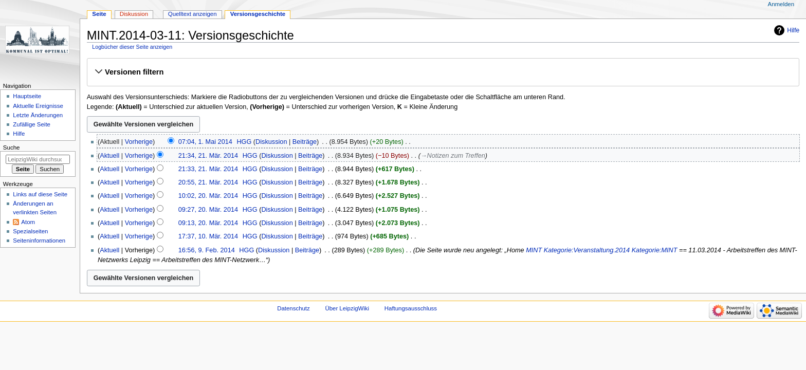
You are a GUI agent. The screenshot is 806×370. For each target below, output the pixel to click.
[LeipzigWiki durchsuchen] (38, 159)
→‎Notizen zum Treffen (452, 155)
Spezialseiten (30, 231)
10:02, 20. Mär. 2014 (208, 195)
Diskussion (271, 141)
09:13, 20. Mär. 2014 (208, 223)
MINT (534, 250)
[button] (443, 72)
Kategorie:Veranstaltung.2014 (587, 250)
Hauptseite (27, 96)
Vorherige (139, 141)
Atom (28, 222)
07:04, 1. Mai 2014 (205, 141)
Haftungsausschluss (410, 308)
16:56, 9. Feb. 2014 (206, 250)
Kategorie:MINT (654, 250)
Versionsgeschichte (258, 14)
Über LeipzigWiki (347, 308)
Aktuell (109, 155)
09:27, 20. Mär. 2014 (208, 209)
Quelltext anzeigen (192, 14)
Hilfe (793, 30)
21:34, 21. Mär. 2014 (208, 155)
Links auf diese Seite (40, 194)
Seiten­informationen (39, 240)
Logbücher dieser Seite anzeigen (132, 47)
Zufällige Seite (31, 124)
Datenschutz (293, 308)
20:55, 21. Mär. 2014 (208, 182)
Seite (99, 14)
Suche (11, 147)
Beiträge (304, 141)
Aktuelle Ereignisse (38, 106)
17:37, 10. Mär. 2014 (208, 236)
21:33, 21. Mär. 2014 (208, 169)
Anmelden (781, 4)
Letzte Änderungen (38, 115)
